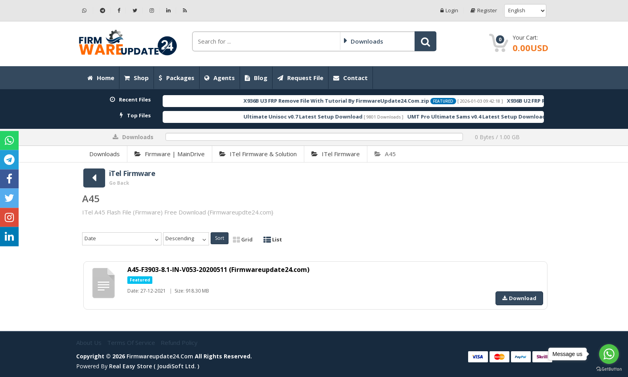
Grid (243, 239)
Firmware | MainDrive (169, 154)
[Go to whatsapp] (609, 354)
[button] (425, 41)
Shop (136, 78)
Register (484, 10)
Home (100, 78)
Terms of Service (132, 342)
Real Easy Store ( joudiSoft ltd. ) (154, 366)
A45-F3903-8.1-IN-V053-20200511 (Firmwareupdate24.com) (218, 269)
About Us (89, 342)
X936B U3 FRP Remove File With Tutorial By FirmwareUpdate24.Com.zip (350, 100)
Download (519, 298)
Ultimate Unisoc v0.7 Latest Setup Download (316, 116)
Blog (256, 78)
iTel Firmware (335, 154)
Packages (176, 78)
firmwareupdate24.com (160, 356)
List (272, 239)
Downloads (104, 154)
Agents (219, 78)
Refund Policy (179, 342)
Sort (219, 238)
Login (449, 10)
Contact (350, 78)
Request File (300, 78)
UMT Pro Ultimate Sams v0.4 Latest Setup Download (490, 116)
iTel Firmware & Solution (258, 154)
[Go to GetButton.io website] (609, 369)
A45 (385, 154)
